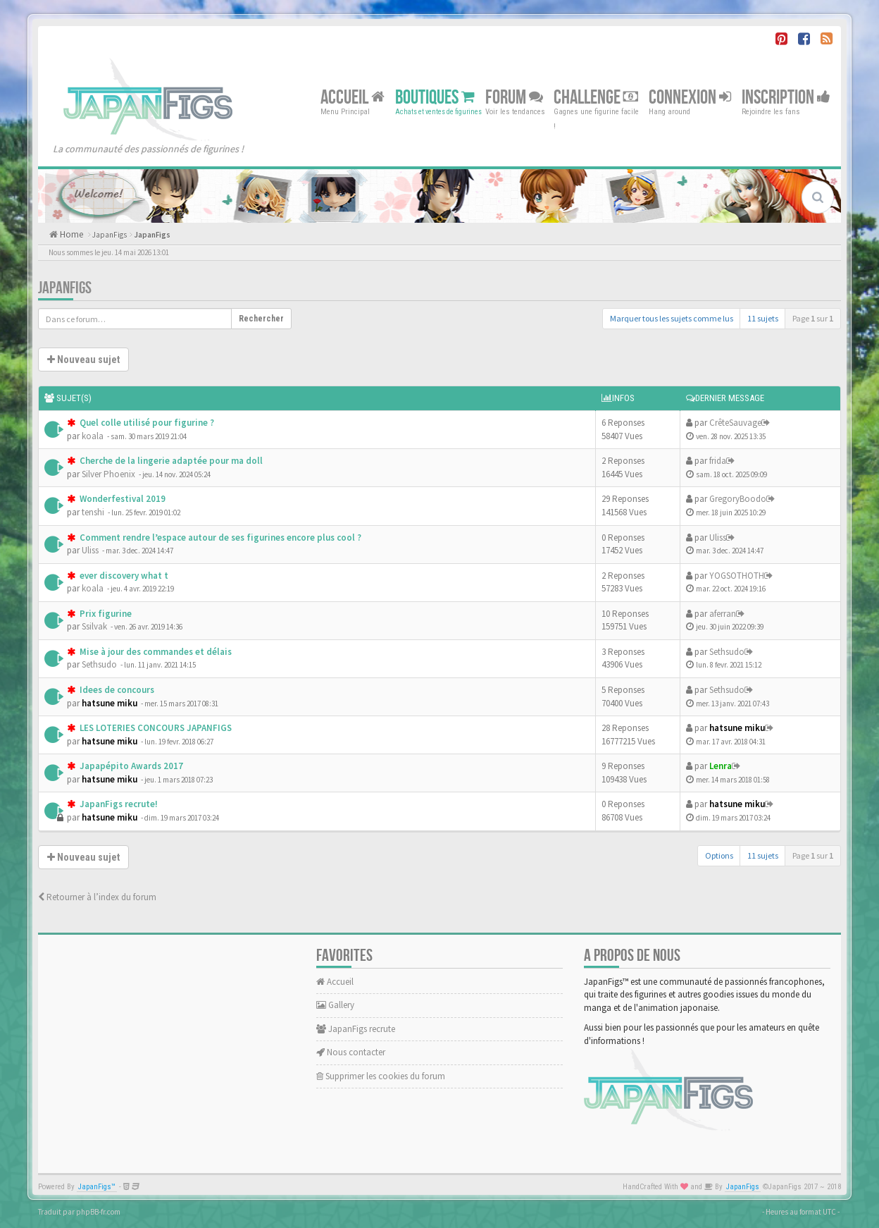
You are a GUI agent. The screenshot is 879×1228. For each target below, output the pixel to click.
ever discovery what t (122, 576)
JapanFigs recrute (355, 1029)
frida (717, 461)
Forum (514, 97)
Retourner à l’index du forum (97, 897)
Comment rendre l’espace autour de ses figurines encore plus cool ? (219, 538)
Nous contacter (350, 1052)
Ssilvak (94, 626)
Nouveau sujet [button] (83, 359)
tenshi (93, 512)
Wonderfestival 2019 (121, 499)
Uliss (90, 550)
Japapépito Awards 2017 (130, 766)
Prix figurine (104, 614)
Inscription (786, 97)
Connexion (690, 97)
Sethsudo (99, 664)
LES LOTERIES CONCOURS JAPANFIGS (154, 728)
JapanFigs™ (97, 1186)
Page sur (812, 318)
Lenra (720, 766)
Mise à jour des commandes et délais (154, 652)
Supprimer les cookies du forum (380, 1076)
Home (70, 234)
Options (719, 855)
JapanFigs (109, 235)
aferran (722, 614)
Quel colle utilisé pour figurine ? (145, 423)
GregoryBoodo (737, 499)
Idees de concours (115, 690)
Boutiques (435, 97)
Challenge (596, 97)
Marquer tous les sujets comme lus (671, 318)
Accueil (352, 97)
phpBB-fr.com (98, 1212)
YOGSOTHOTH (736, 576)
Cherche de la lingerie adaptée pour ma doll (170, 461)
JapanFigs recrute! (117, 804)
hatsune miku (109, 703)
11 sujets (762, 318)
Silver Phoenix (108, 474)
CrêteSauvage (735, 423)
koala (93, 436)
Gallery (335, 1005)
